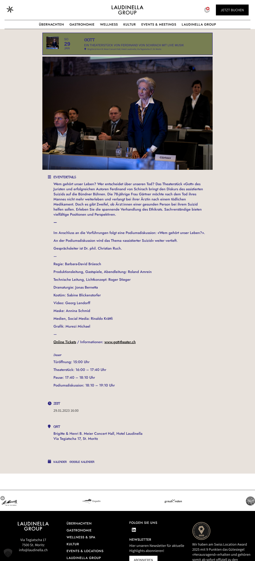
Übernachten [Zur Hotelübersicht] (79, 534)
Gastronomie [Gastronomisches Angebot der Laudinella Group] (82, 24)
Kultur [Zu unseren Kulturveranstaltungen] (73, 555)
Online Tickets (64, 352)
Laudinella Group (199, 24)
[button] (8, 553)
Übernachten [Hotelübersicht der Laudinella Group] (51, 24)
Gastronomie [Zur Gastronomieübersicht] (79, 541)
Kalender (60, 472)
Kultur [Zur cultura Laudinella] (129, 24)
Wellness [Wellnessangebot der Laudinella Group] (109, 24)
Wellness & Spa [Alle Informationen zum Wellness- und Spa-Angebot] (81, 548)
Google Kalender (81, 472)
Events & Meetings (158, 24)
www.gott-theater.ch (120, 352)
